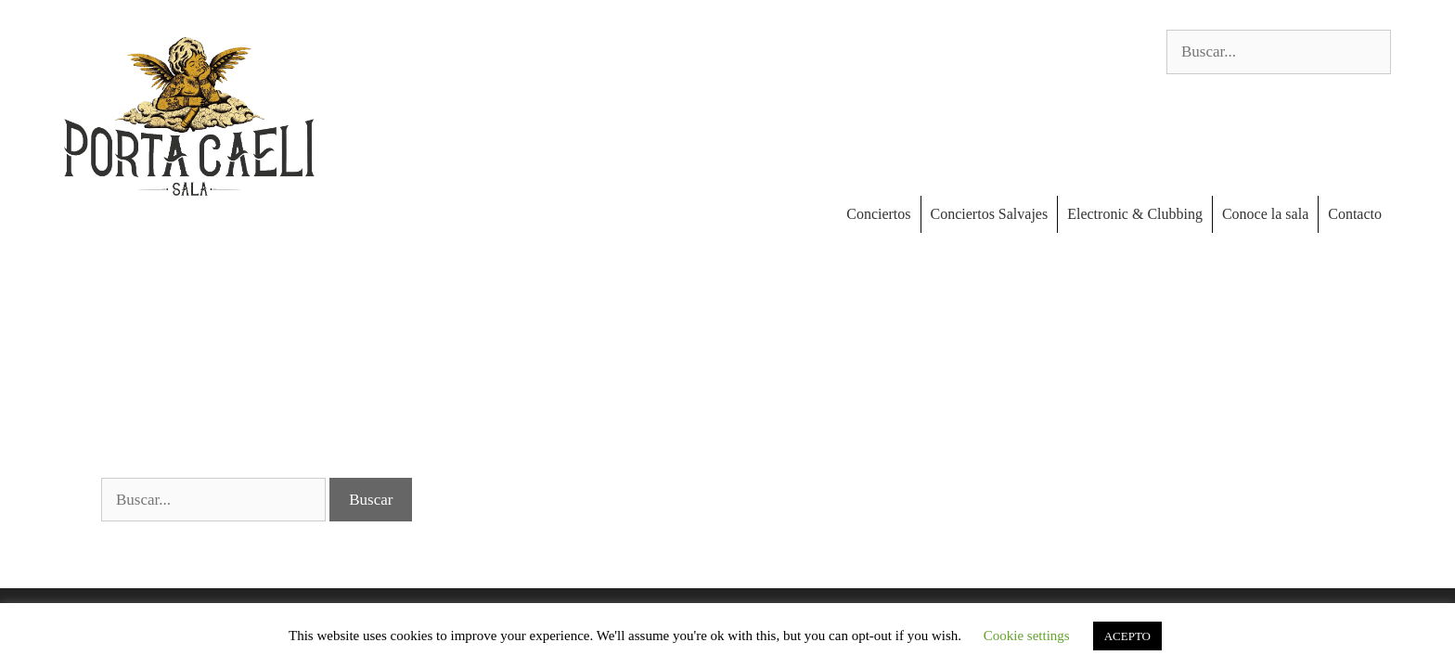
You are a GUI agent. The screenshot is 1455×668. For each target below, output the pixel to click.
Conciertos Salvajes (990, 214)
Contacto (1355, 214)
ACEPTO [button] (1127, 636)
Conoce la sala (1265, 214)
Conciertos (878, 214)
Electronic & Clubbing (1135, 214)
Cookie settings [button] (1027, 635)
